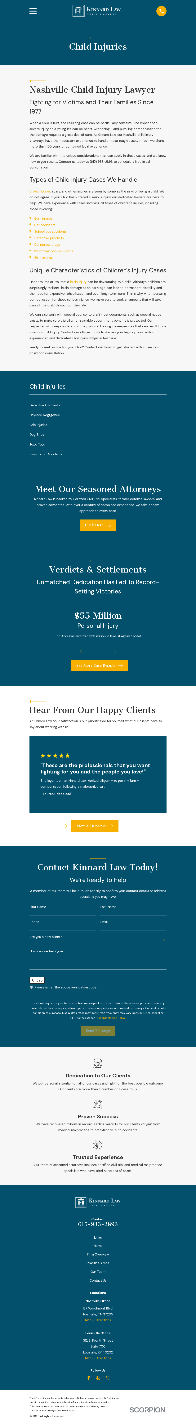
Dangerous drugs (47, 244)
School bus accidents (50, 231)
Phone (34, 922)
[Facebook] (88, 1378)
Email (104, 922)
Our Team (98, 1272)
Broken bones (40, 191)
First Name (37, 907)
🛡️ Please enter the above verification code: (63, 987)
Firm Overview (98, 1254)
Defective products (49, 238)
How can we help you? (46, 951)
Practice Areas (98, 1263)
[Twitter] (107, 1378)
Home (98, 1246)
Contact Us (98, 1280)
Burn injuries (43, 218)
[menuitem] (98, 405)
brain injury (78, 282)
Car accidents (44, 225)
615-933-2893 (98, 1224)
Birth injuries (43, 258)
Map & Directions (98, 1320)
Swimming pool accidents (53, 251)
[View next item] (116, 651)
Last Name (108, 907)
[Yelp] (98, 1378)
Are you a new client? (45, 937)
